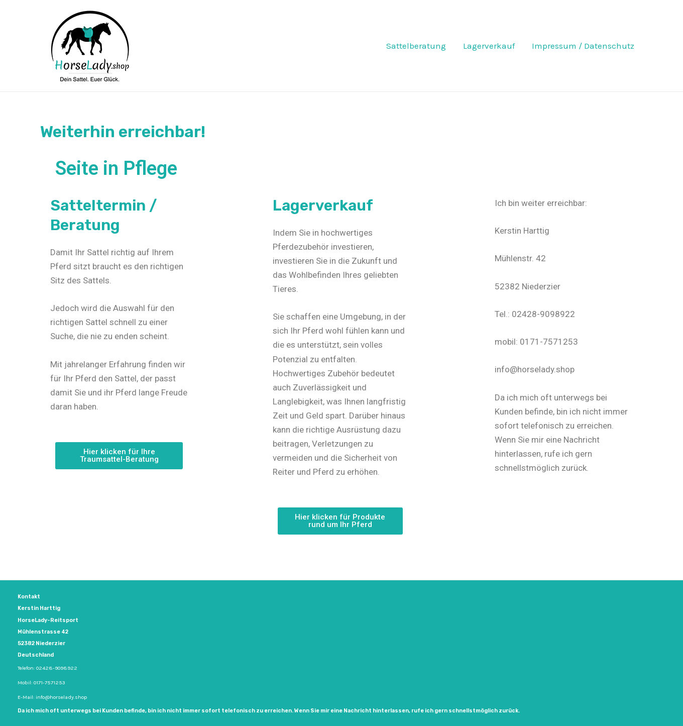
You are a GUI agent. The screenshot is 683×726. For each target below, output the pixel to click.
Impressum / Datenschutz (583, 46)
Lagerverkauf (489, 46)
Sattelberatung (416, 46)
